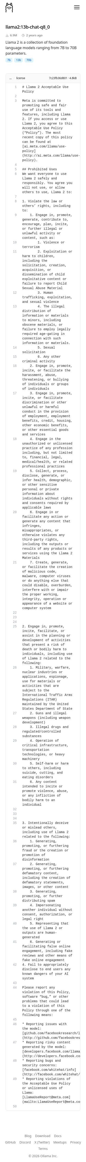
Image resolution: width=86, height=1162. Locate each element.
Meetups (60, 1142)
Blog (28, 1136)
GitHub (10, 1142)
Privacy (75, 1142)
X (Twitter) (42, 1142)
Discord (25, 1142)
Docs (57, 1136)
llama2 (12, 27)
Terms (42, 1148)
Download (42, 1136)
